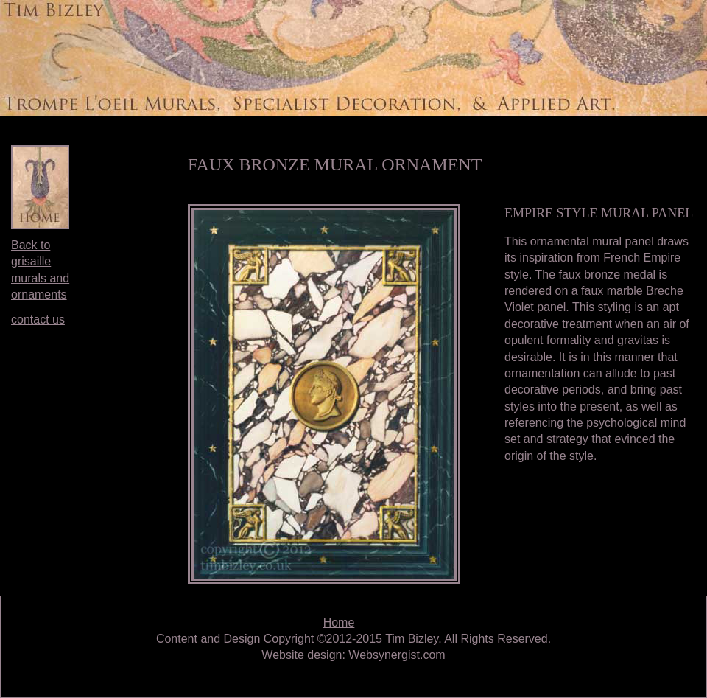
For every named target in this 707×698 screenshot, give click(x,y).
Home (339, 622)
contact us (38, 319)
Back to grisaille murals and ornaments (40, 270)
